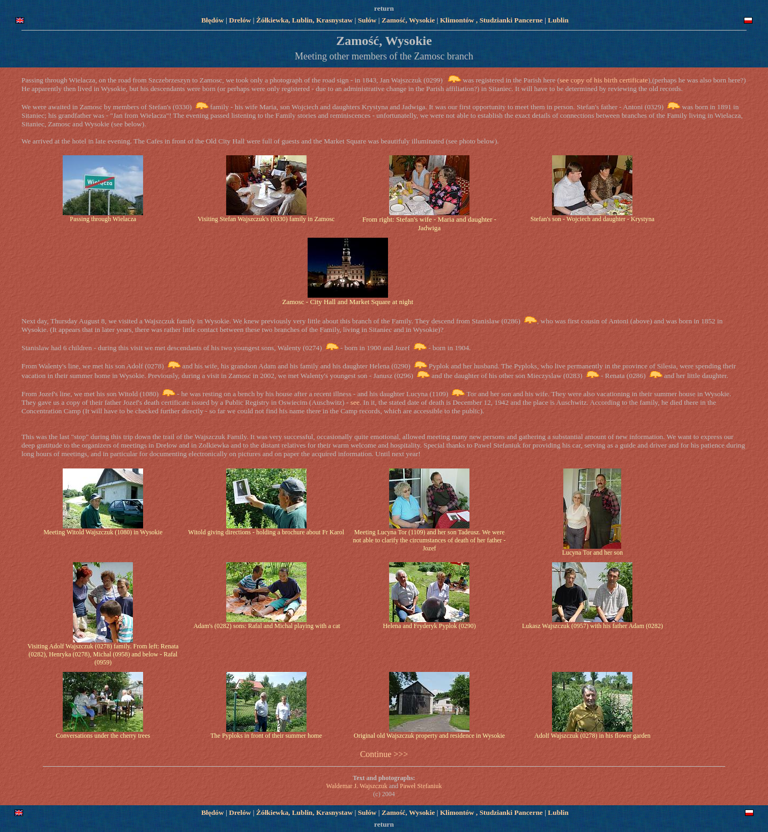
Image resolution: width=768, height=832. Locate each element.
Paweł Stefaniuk (421, 786)
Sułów (367, 20)
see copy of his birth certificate (604, 80)
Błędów (212, 20)
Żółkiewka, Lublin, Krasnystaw (304, 20)
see (353, 402)
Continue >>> (384, 754)
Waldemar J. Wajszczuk (356, 786)
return (384, 8)
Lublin (558, 20)
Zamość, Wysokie (408, 20)
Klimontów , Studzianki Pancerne (492, 20)
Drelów (241, 20)
